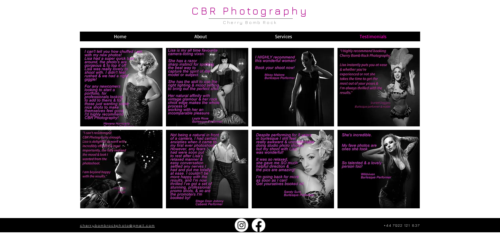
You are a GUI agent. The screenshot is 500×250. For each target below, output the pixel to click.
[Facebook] (258, 225)
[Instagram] (241, 225)
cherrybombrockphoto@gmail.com (117, 225)
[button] (283, 36)
